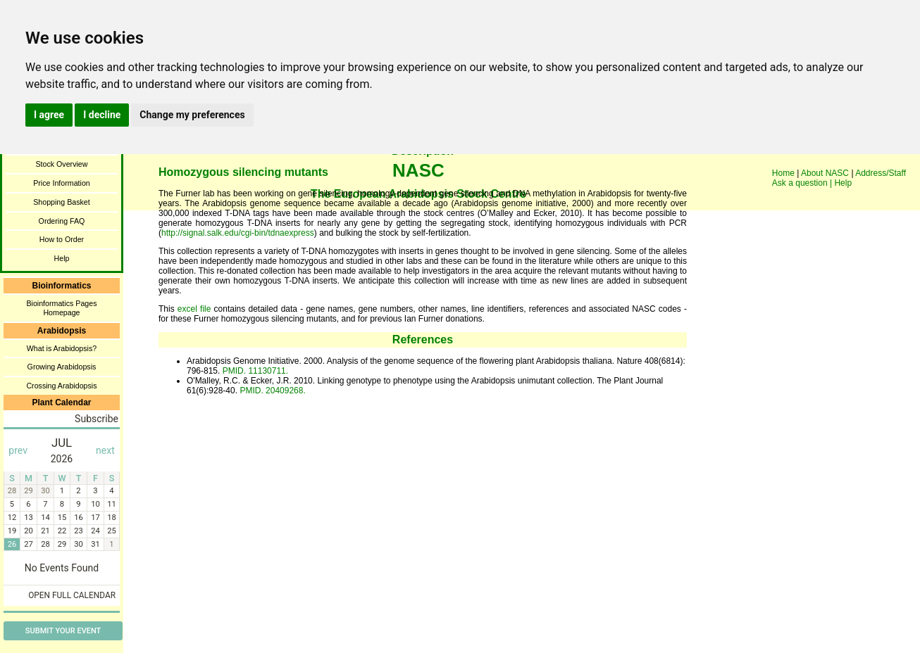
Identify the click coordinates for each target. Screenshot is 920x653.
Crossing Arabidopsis (61, 385)
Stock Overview (61, 164)
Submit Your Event (63, 630)
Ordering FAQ (62, 221)
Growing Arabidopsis (62, 366)
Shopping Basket (61, 202)
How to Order (61, 239)
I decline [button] (101, 114)
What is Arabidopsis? (62, 348)
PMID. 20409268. (271, 390)
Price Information (61, 183)
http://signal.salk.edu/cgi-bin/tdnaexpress (237, 233)
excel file (194, 309)
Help (62, 258)
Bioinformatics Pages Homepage (61, 308)
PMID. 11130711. (254, 371)
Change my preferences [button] (191, 114)
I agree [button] (49, 114)
